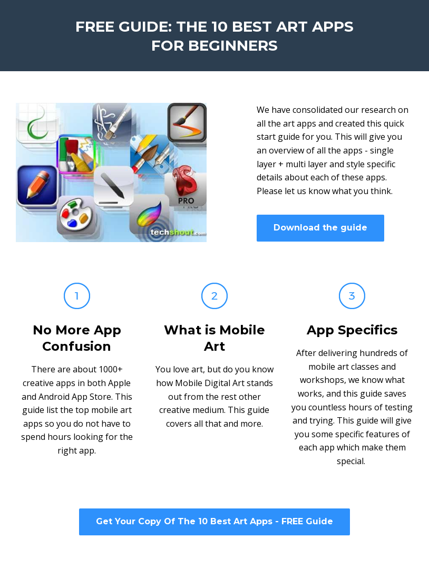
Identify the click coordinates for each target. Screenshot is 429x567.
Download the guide (320, 228)
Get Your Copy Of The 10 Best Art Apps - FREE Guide (214, 521)
